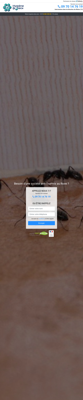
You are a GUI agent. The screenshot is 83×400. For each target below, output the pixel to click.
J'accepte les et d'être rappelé (42, 218)
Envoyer (41, 223)
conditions (41, 218)
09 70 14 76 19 (70, 6)
